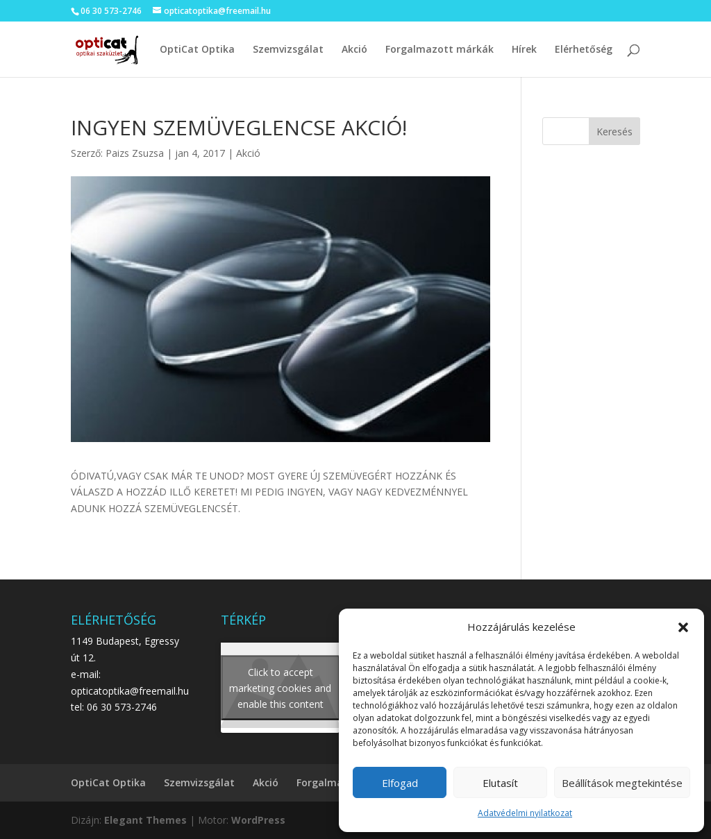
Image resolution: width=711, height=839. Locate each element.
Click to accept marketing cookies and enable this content (280, 688)
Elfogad (400, 783)
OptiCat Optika (197, 50)
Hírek (524, 50)
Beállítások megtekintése (622, 783)
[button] (683, 627)
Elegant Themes (145, 820)
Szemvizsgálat (288, 50)
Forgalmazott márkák (439, 50)
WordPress (258, 820)
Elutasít (500, 783)
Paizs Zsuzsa (135, 153)
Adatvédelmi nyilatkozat (525, 813)
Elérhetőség (583, 50)
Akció (354, 50)
